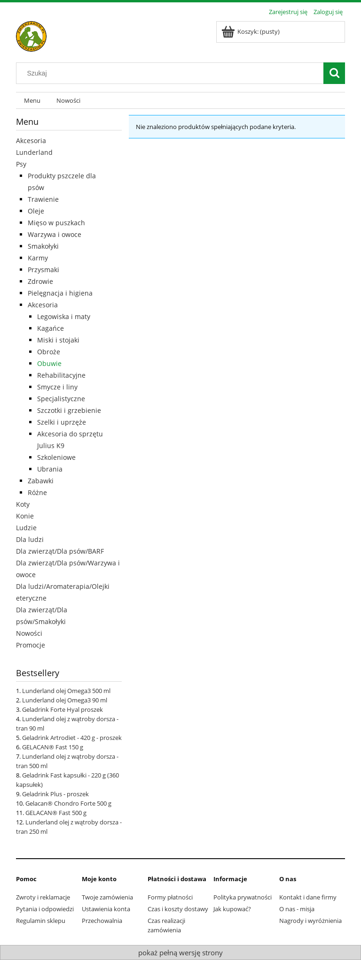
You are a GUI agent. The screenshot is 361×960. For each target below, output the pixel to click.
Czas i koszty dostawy (178, 909)
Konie (25, 515)
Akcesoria (31, 140)
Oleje (36, 210)
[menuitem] (32, 100)
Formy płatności (170, 897)
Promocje (30, 644)
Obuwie (49, 363)
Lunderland (34, 152)
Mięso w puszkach (56, 222)
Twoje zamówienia (107, 897)
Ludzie (26, 527)
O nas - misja (296, 909)
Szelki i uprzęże (61, 422)
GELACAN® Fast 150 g (52, 747)
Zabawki (41, 480)
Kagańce (50, 328)
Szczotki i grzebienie (69, 410)
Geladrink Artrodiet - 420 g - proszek (72, 737)
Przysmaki (43, 269)
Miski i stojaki (58, 339)
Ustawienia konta (106, 909)
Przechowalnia (102, 920)
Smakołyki (43, 246)
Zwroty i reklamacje (43, 897)
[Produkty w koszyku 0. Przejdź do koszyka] (251, 31)
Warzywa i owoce (54, 234)
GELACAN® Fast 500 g (55, 812)
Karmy (38, 257)
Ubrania (50, 469)
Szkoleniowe (56, 457)
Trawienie (43, 199)
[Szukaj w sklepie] (172, 73)
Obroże (48, 351)
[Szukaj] (334, 73)
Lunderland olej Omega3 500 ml (66, 690)
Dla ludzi (30, 539)
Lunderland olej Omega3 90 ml (64, 700)
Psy (21, 164)
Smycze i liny (57, 386)
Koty (23, 504)
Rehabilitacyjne (61, 375)
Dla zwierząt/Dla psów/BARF (60, 551)
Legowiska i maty (63, 316)
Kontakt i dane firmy (308, 897)
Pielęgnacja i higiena (60, 293)
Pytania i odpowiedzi (45, 909)
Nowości (29, 633)
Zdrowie (40, 281)
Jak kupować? (232, 909)
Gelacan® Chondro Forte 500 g (68, 803)
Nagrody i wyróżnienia (310, 920)
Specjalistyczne (61, 398)
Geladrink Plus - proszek (55, 794)
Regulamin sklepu (40, 920)
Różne (37, 492)
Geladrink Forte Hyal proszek (62, 709)
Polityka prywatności (242, 897)
